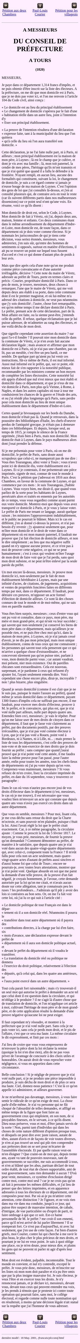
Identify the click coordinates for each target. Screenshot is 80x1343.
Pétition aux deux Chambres (14, 11)
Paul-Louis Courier (39, 11)
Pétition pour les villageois (66, 11)
